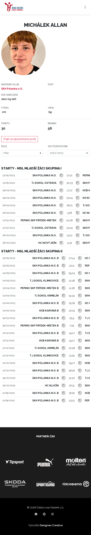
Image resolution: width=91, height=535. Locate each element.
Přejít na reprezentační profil (19, 139)
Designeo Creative (51, 525)
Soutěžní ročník (58, 146)
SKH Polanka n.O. (12, 88)
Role (4, 146)
